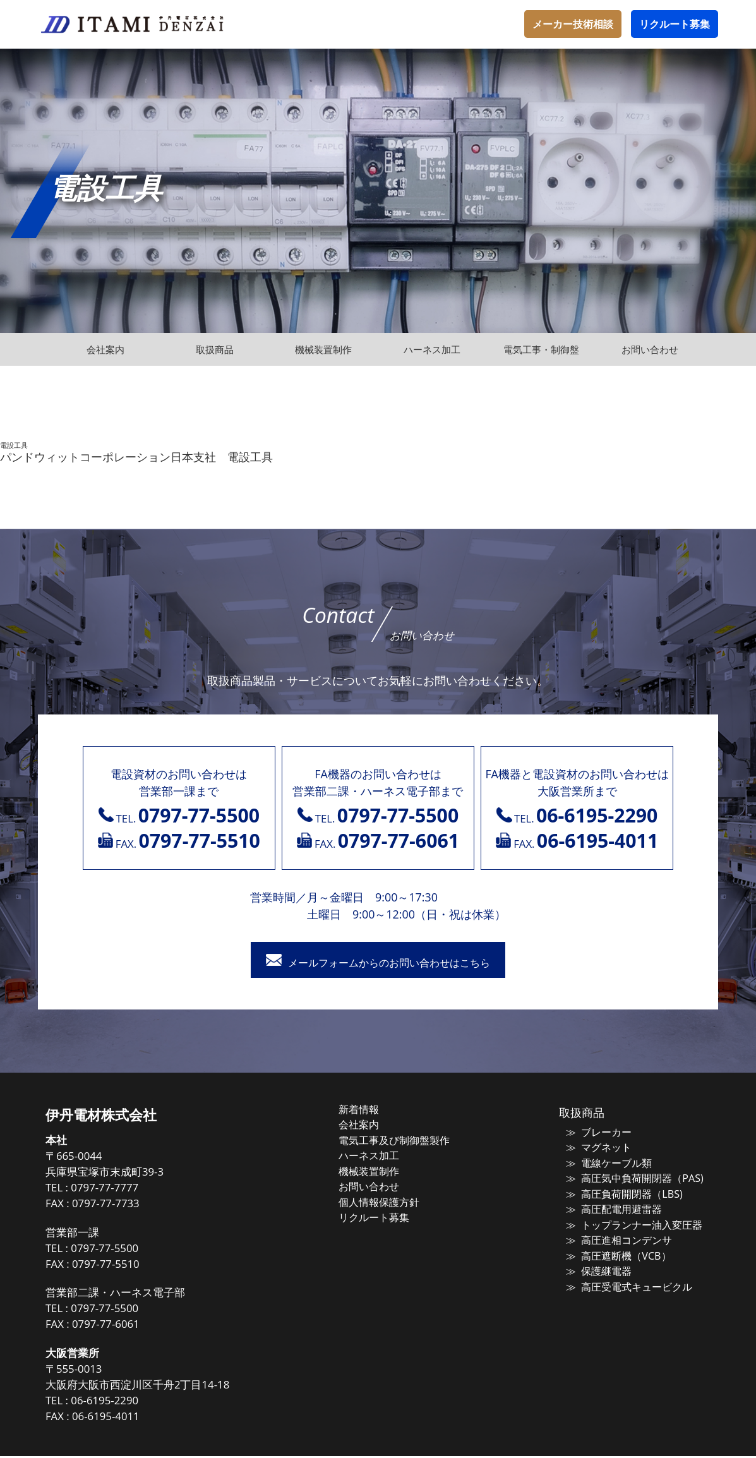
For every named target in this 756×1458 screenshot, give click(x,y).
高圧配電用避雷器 (612, 1208)
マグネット (597, 1148)
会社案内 (373, 1125)
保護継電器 (597, 1267)
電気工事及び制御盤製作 (406, 1141)
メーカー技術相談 (572, 24)
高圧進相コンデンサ (616, 1237)
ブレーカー (597, 1133)
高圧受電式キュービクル (626, 1282)
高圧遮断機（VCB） (615, 1252)
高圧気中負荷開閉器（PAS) (631, 1178)
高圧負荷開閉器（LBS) (621, 1192)
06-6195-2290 (127, 1402)
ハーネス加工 (382, 1155)
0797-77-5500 (127, 1250)
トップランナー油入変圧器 (631, 1222)
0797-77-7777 (127, 1190)
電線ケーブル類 (607, 1163)
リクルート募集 (674, 24)
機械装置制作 (382, 1170)
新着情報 (373, 1111)
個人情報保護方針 (391, 1200)
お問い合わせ (382, 1185)
